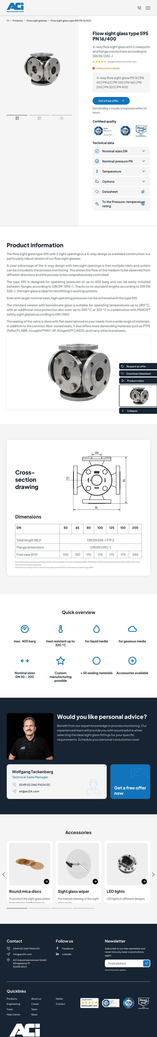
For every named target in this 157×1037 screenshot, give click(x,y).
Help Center (13, 1000)
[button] (144, 8)
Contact (60, 990)
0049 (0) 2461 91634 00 (34, 784)
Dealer (59, 984)
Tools (10, 995)
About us (36, 984)
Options (104, 181)
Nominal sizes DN (111, 151)
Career (35, 990)
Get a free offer (111, 100)
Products (18, 20)
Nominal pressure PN (114, 161)
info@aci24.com (22, 940)
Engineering (13, 990)
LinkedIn (66, 940)
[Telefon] (139, 8)
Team (34, 995)
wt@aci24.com (29, 791)
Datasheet (120, 192)
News (34, 1000)
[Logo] (15, 7)
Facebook (67, 934)
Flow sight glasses (37, 20)
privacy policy (114, 956)
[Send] (146, 950)
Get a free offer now (131, 782)
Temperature (108, 171)
